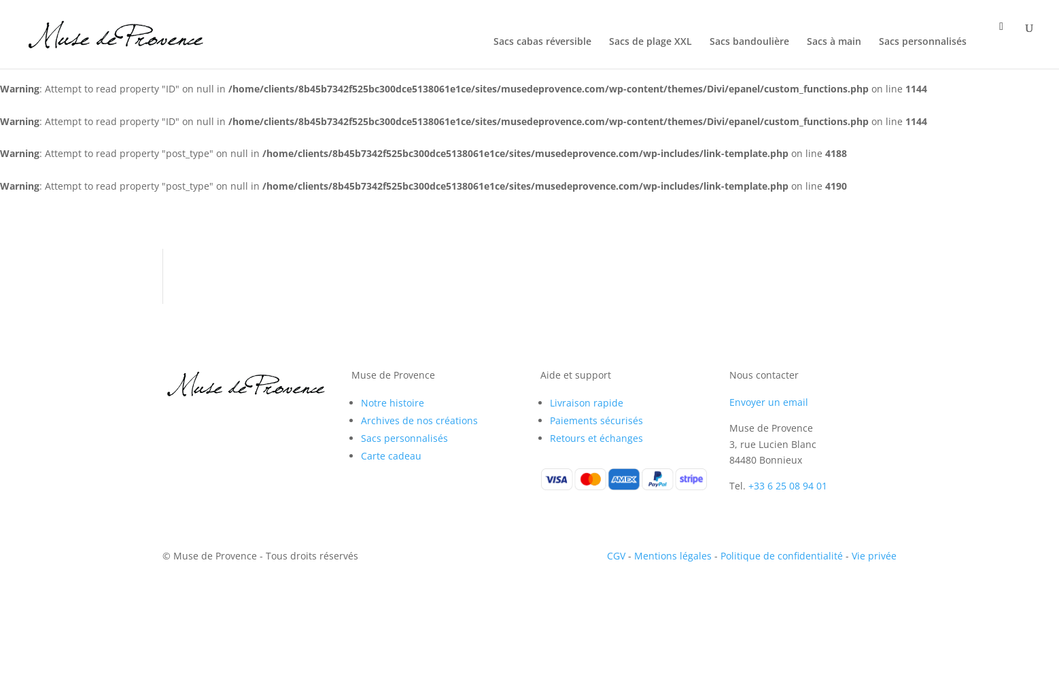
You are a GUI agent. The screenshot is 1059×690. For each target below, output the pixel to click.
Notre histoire (392, 402)
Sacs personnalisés (923, 42)
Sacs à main (834, 42)
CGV (616, 555)
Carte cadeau (391, 455)
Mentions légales (673, 555)
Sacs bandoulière (749, 42)
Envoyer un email (768, 402)
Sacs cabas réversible (542, 42)
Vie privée (874, 555)
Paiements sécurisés (596, 420)
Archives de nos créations (419, 420)
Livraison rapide (586, 402)
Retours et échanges (596, 438)
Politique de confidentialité (782, 555)
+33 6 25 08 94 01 (787, 485)
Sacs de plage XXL (650, 42)
